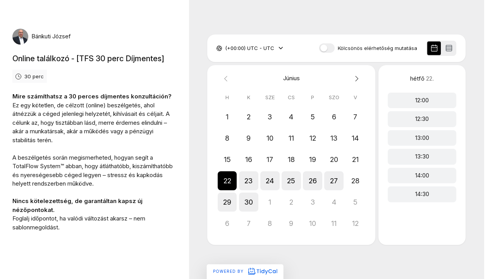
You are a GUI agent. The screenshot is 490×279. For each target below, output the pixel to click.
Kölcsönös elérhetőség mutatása (377, 48)
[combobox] (226, 48)
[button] (227, 180)
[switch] (327, 48)
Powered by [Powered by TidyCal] (245, 271)
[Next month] (355, 78)
